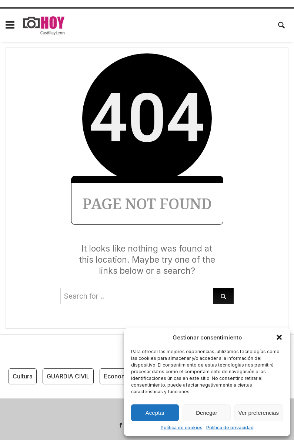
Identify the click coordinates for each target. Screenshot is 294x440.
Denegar (206, 413)
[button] (279, 337)
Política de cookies (182, 427)
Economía (117, 376)
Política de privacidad (230, 427)
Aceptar (155, 413)
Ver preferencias (258, 413)
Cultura (23, 376)
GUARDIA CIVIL (68, 376)
